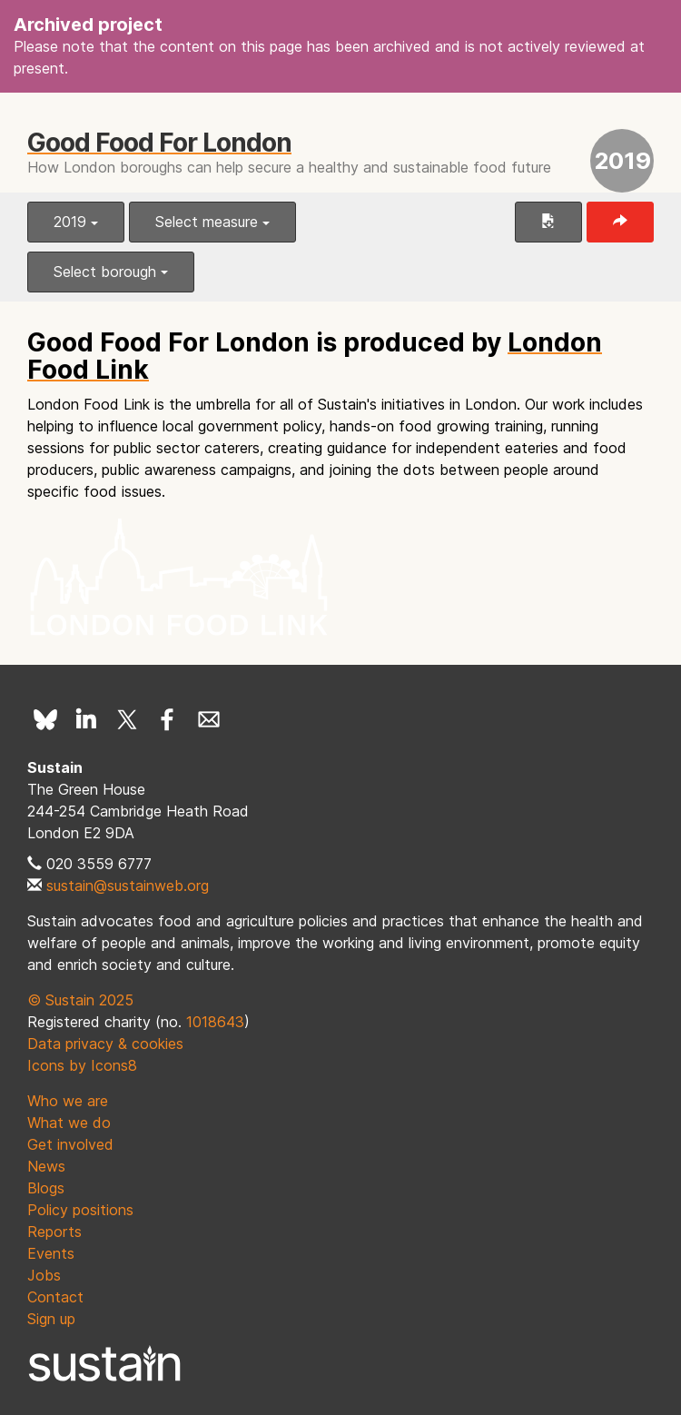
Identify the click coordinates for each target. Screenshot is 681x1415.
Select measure (212, 222)
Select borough (111, 271)
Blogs (45, 1188)
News (46, 1166)
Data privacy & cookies (105, 1043)
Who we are (67, 1101)
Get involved (70, 1144)
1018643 (215, 1022)
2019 (76, 222)
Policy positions (80, 1210)
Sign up (51, 1319)
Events (50, 1253)
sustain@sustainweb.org (127, 885)
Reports (54, 1231)
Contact (55, 1297)
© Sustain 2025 (80, 1000)
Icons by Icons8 (82, 1065)
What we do (69, 1122)
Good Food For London (159, 142)
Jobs (44, 1275)
